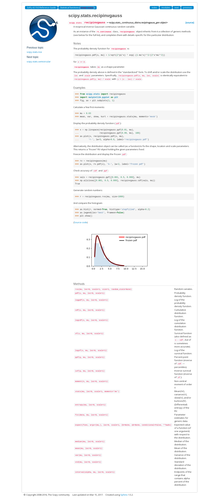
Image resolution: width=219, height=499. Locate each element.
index (154, 7)
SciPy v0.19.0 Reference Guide (41, 7)
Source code (80, 222)
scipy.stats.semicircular (39, 61)
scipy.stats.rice (34, 51)
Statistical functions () (77, 7)
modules (166, 7)
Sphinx (124, 494)
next (177, 7)
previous (187, 7)
